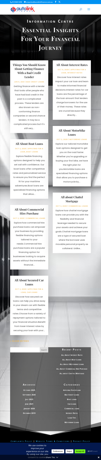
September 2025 (29, 394)
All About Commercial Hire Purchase (29, 215)
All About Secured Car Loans (29, 285)
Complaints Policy (21, 441)
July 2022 (29, 399)
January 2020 (29, 408)
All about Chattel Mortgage (72, 202)
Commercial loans (35, 221)
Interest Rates (74, 76)
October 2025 (29, 390)
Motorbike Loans (78, 142)
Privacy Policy (81, 441)
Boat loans (32, 155)
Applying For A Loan (71, 390)
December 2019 (29, 413)
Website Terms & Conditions (53, 441)
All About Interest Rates (72, 68)
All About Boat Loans (29, 147)
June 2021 (29, 404)
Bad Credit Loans (35, 85)
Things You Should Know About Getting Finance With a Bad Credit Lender (29, 74)
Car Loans (32, 295)
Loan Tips (72, 417)
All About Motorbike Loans (71, 136)
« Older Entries (19, 344)
